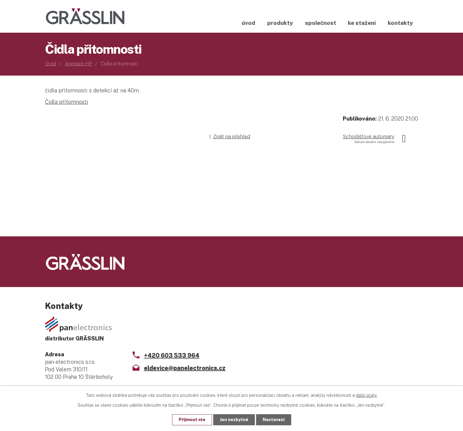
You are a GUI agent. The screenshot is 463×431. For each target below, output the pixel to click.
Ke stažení (362, 22)
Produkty (280, 22)
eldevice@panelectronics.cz (185, 368)
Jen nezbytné (234, 419)
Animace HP (78, 64)
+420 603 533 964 (171, 355)
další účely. (366, 395)
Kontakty (400, 22)
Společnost (320, 22)
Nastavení (274, 419)
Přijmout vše (192, 419)
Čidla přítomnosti (66, 102)
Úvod (248, 22)
